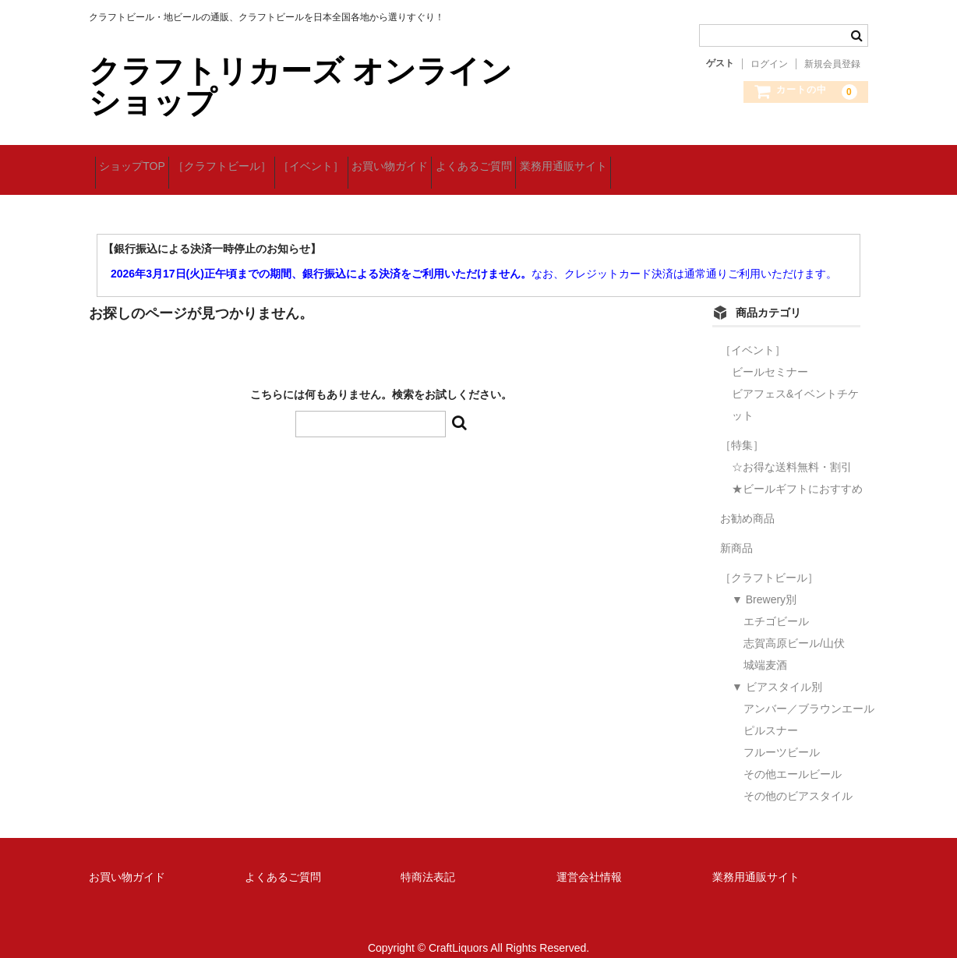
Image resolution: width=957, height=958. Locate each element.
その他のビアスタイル (798, 778)
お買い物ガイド (468, 161)
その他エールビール (792, 756)
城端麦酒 (765, 647)
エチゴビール (776, 603)
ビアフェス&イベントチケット (795, 386)
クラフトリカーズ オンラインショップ (300, 86)
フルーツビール (781, 734)
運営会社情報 (589, 859)
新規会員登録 (832, 63)
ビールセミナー (770, 354)
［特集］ (742, 427)
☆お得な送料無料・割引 (792, 449)
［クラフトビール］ (252, 161)
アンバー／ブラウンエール (808, 690)
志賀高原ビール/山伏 (794, 625)
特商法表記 (428, 859)
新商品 (736, 530)
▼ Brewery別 (764, 581)
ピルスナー (770, 712)
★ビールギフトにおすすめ (797, 471)
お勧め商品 (747, 500)
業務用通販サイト (690, 161)
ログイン (769, 63)
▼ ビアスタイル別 (777, 669)
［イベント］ (365, 161)
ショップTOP (138, 161)
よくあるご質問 (577, 161)
